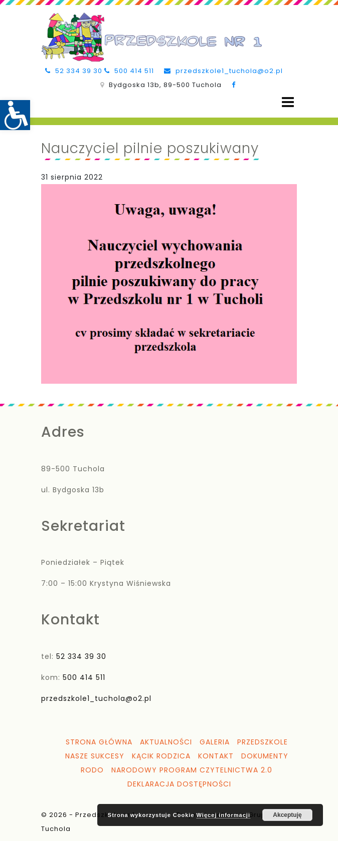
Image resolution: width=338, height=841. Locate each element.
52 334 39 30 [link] (73, 71)
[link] (15, 115)
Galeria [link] (215, 742)
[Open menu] (288, 102)
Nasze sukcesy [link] (94, 756)
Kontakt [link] (216, 756)
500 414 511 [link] (129, 71)
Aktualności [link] (166, 742)
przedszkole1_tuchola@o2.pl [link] (223, 71)
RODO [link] (92, 770)
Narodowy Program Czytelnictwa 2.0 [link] (191, 770)
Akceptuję (287, 814)
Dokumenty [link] (264, 756)
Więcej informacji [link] (223, 815)
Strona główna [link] (99, 742)
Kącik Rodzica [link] (161, 756)
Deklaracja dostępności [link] (179, 784)
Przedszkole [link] (262, 742)
